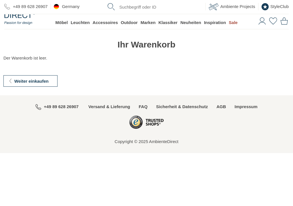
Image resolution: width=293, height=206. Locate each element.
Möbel (62, 36)
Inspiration (215, 36)
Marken (148, 36)
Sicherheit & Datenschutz (182, 120)
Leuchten (80, 36)
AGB (221, 120)
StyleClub (275, 6)
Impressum (246, 120)
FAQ (143, 120)
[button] (261, 33)
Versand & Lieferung (109, 120)
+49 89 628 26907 (25, 6)
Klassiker (168, 36)
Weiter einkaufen (31, 94)
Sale (233, 36)
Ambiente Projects (232, 6)
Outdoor (129, 36)
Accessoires (105, 36)
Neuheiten (190, 36)
